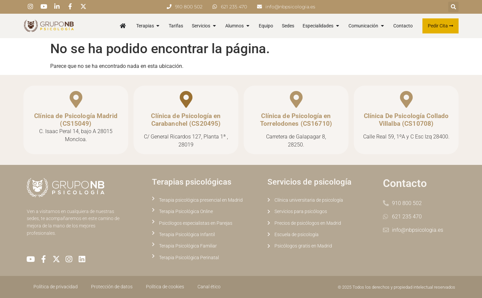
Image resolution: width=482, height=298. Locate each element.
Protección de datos (112, 287)
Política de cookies (165, 287)
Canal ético (209, 287)
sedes (33, 218)
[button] (453, 7)
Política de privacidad (55, 287)
